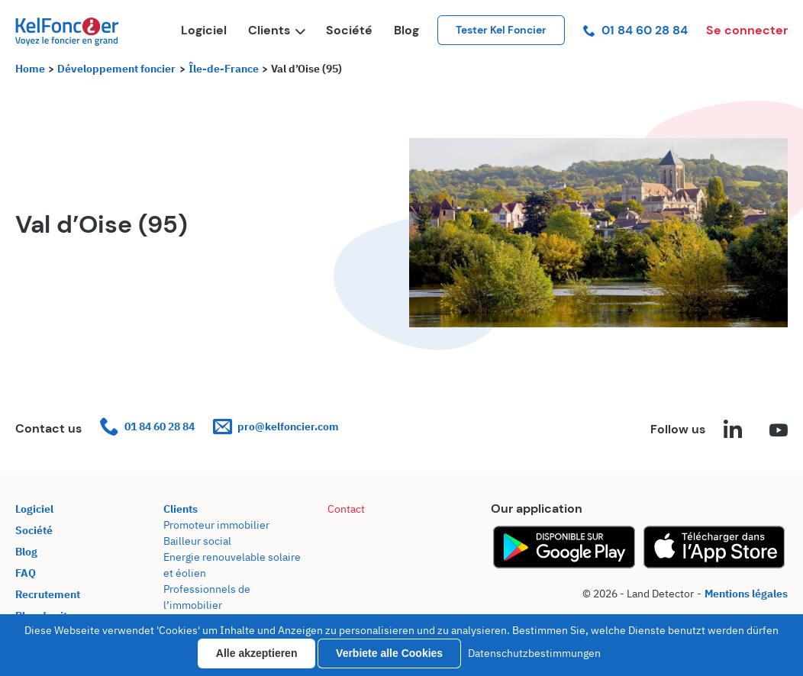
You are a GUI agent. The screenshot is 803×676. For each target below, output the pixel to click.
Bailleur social (197, 541)
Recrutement (47, 594)
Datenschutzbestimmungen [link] (534, 653)
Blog (406, 30)
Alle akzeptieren (257, 653)
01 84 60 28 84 (635, 30)
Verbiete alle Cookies (389, 653)
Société (349, 30)
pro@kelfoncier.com (276, 427)
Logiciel (204, 30)
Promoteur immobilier (216, 525)
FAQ (25, 573)
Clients (276, 30)
